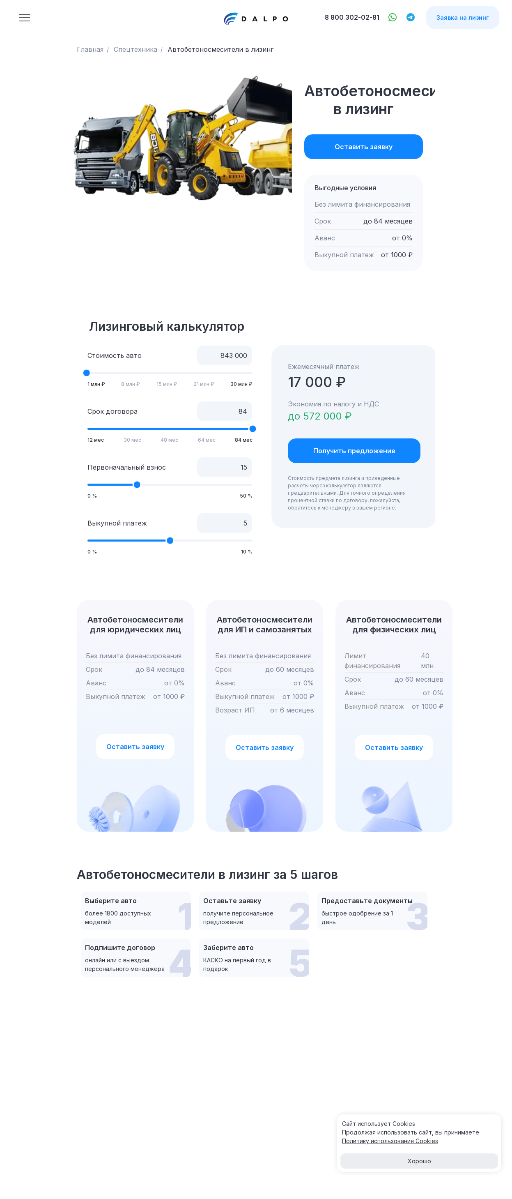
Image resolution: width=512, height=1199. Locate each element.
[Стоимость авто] (225, 355)
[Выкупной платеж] (225, 522)
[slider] (86, 372)
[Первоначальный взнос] (225, 467)
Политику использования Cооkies (390, 1140)
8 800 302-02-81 (351, 18)
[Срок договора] (225, 411)
